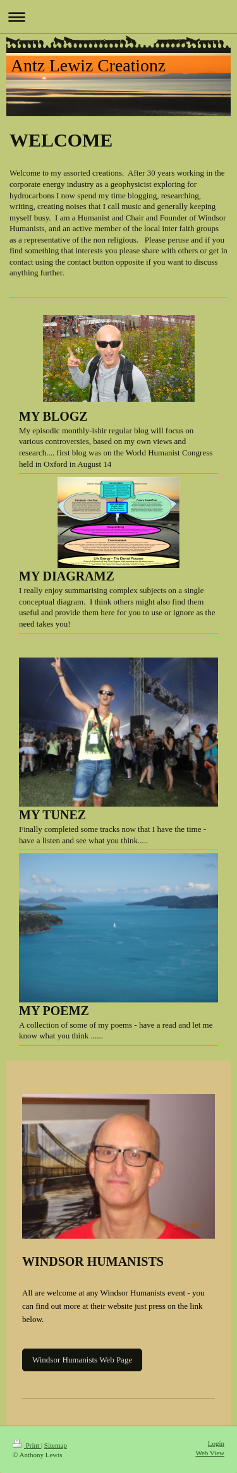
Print (27, 1445)
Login (216, 1443)
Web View (209, 1453)
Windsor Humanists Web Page (82, 1359)
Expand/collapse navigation (118, 16)
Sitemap (55, 1445)
